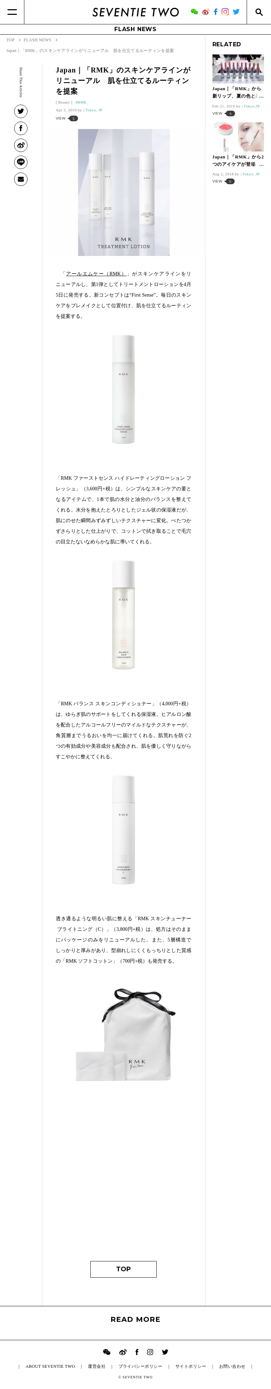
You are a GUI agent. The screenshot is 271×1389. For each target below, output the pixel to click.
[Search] (259, 12)
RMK (82, 102)
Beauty (64, 102)
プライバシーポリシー (141, 1366)
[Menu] (12, 12)
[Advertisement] (123, 1186)
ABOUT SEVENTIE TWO (50, 1366)
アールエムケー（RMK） (96, 273)
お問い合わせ (232, 1366)
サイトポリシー (190, 1366)
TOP (123, 1269)
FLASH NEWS (135, 29)
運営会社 (97, 1366)
